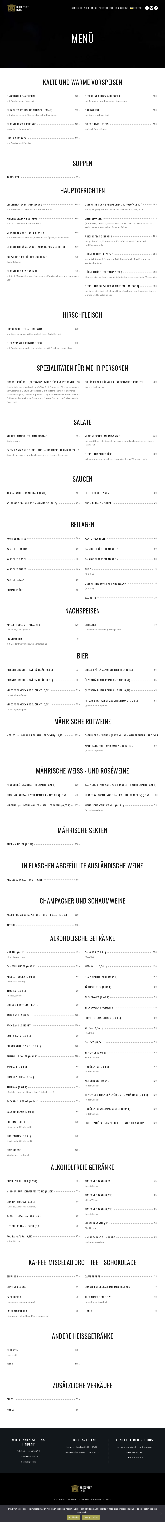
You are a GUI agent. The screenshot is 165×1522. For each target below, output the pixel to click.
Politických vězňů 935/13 (28, 1451)
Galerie (94, 8)
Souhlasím (73, 1517)
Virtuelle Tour (106, 8)
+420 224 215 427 (134, 1452)
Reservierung (122, 8)
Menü (86, 8)
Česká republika (28, 1462)
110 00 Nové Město (28, 1456)
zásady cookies (90, 1517)
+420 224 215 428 (134, 1457)
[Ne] (161, 1513)
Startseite (77, 8)
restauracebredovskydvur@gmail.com (135, 1447)
